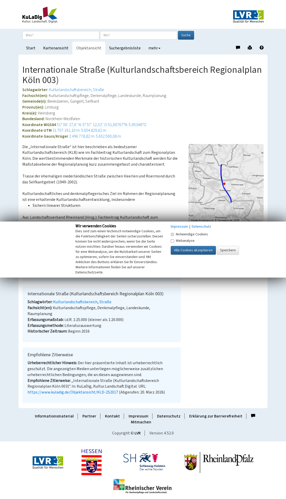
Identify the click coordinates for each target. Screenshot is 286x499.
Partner (89, 416)
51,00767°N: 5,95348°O (127, 125)
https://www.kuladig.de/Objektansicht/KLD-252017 (72, 392)
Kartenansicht (56, 48)
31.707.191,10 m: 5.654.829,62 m (79, 130)
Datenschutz (168, 416)
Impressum (138, 416)
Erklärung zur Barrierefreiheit (215, 416)
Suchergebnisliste (125, 48)
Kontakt (112, 416)
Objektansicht (88, 48)
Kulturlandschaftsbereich (70, 90)
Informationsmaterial (54, 416)
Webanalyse (183, 240)
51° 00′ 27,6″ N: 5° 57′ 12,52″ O (82, 125)
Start (30, 48)
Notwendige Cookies (189, 234)
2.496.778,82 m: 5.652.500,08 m (95, 136)
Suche (186, 35)
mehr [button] (154, 48)
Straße (98, 90)
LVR (138, 433)
